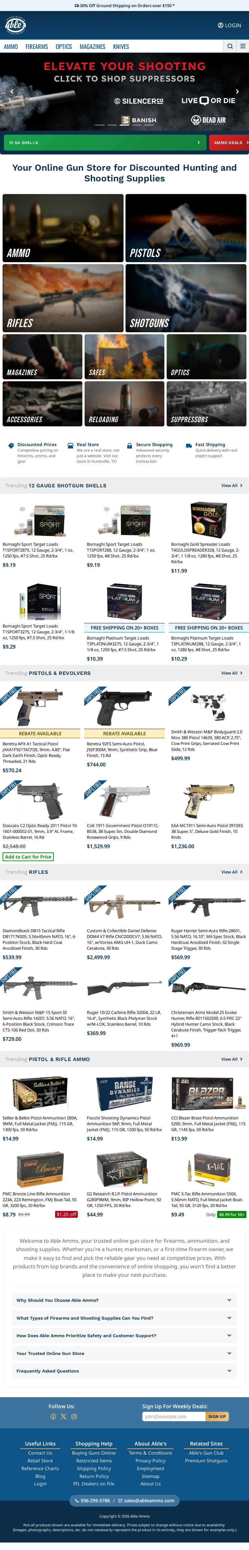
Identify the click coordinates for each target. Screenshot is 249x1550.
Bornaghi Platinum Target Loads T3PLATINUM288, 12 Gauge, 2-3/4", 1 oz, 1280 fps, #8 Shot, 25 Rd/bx (206, 644)
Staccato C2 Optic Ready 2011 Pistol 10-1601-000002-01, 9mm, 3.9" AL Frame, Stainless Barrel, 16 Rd (40, 832)
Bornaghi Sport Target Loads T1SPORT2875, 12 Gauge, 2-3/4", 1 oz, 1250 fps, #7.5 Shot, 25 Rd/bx (38, 550)
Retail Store (40, 1468)
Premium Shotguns (206, 1468)
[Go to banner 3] (124, 125)
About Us (150, 1491)
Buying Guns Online (94, 1460)
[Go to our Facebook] (53, 1424)
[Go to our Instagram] (73, 1424)
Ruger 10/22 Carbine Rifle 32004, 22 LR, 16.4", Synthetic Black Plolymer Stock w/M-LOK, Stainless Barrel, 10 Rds (124, 1019)
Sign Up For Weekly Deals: (175, 1413)
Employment (150, 1476)
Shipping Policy (94, 1476)
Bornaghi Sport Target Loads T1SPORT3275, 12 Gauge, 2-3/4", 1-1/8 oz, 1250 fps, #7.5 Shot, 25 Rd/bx (38, 632)
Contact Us (40, 1460)
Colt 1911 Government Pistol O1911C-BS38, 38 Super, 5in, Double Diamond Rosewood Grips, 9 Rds (123, 832)
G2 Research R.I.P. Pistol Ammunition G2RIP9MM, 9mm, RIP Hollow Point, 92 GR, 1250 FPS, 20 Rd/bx (124, 1200)
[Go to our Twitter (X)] (63, 1424)
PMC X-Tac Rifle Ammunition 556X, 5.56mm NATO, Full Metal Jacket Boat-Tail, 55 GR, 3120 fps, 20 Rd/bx (207, 1200)
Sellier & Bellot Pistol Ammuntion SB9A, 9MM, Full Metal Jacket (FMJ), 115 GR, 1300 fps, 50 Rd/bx (40, 1124)
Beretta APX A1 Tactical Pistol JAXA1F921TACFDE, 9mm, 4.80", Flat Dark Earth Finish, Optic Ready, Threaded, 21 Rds (36, 753)
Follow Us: (62, 1413)
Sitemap (151, 1483)
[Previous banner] (11, 91)
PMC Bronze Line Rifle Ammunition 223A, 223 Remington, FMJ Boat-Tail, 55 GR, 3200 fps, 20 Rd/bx (40, 1200)
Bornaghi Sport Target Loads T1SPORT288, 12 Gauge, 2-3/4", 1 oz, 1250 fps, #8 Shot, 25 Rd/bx (121, 550)
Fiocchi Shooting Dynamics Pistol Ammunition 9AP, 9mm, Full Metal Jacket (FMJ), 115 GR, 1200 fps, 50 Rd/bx (124, 1124)
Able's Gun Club (206, 1460)
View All (232, 486)
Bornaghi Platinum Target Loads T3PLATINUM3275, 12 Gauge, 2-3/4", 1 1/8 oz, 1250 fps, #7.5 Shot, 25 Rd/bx (123, 644)
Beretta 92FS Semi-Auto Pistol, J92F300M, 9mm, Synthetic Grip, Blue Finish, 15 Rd (122, 750)
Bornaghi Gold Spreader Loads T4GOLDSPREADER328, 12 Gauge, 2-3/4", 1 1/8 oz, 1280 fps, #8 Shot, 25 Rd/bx (205, 553)
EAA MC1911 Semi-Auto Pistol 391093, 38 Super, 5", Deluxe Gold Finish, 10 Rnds (207, 832)
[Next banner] (237, 91)
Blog (40, 1483)
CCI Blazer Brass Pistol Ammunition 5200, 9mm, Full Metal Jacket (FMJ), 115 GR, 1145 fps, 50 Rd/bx (208, 1124)
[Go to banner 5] (149, 125)
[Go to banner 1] (100, 125)
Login (40, 1491)
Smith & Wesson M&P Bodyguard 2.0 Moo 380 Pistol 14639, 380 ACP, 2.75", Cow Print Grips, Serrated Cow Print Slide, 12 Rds (206, 741)
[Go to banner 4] (137, 125)
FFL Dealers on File (93, 1491)
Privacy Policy (150, 1468)
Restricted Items (94, 1468)
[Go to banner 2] (112, 125)
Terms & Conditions (150, 1460)
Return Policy (94, 1483)
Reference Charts (40, 1476)
